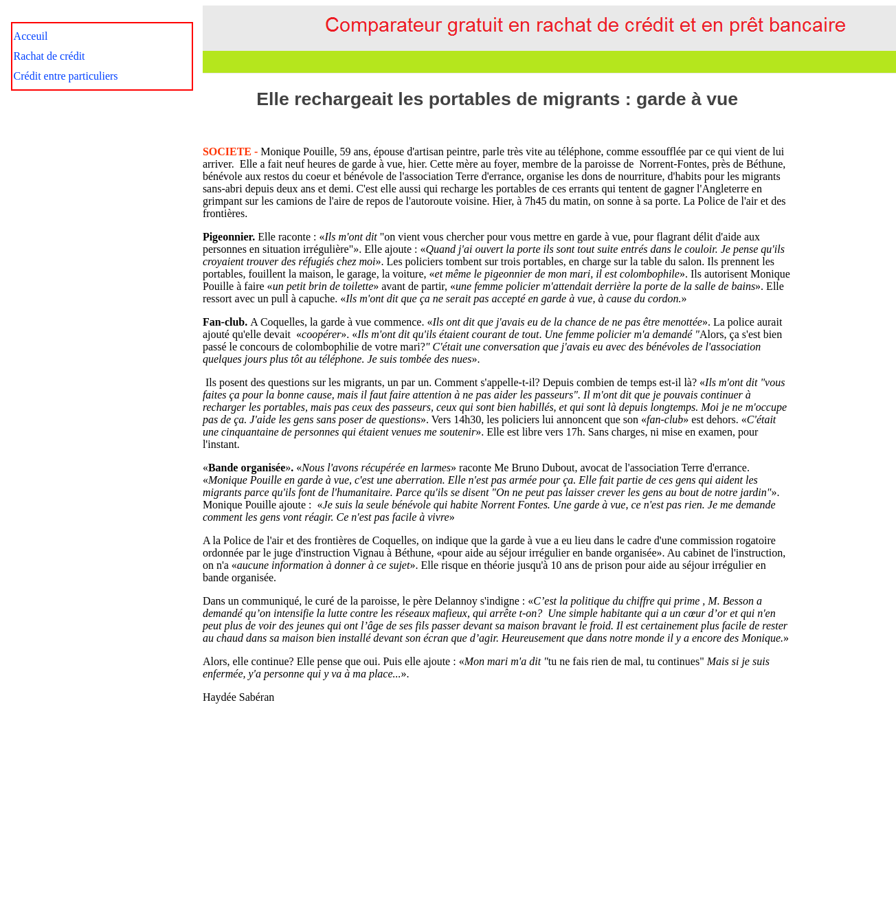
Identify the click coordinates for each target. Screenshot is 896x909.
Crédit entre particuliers (66, 76)
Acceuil (31, 36)
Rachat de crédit (49, 56)
